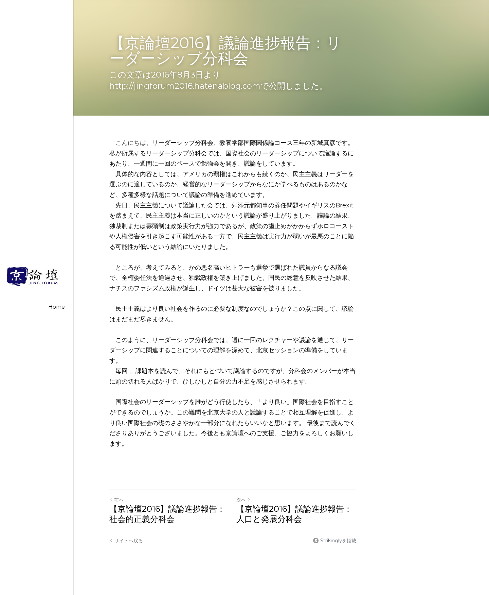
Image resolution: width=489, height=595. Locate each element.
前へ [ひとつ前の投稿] (116, 479)
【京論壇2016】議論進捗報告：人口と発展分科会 (310, 493)
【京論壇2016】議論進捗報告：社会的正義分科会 (171, 493)
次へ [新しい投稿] (255, 479)
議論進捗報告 (265, 42)
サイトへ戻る (126, 520)
